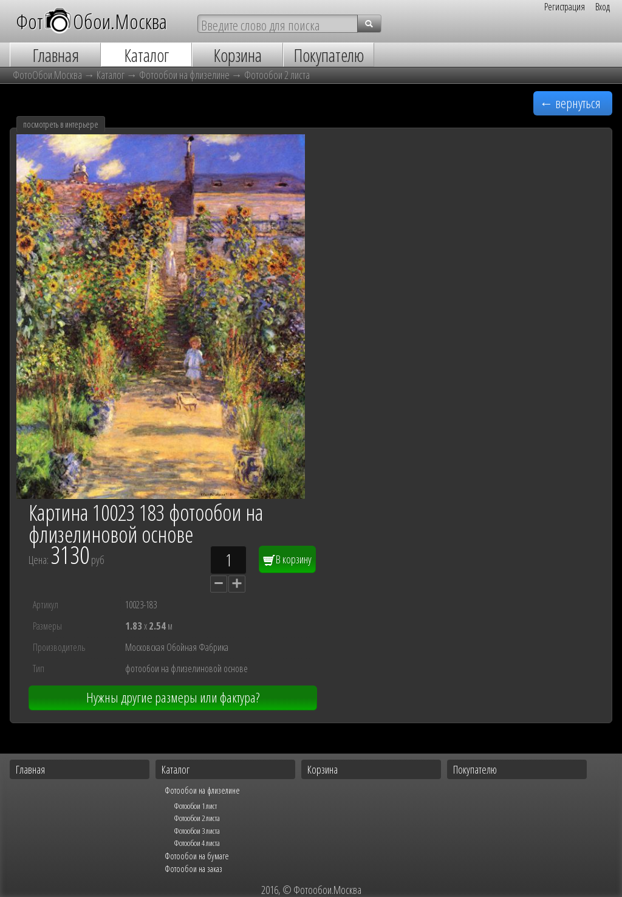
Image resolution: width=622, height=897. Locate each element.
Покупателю (475, 769)
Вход (602, 6)
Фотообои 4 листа (197, 842)
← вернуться (570, 103)
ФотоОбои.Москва (47, 74)
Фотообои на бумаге (197, 856)
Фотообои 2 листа (277, 74)
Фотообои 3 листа (197, 830)
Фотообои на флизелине (184, 74)
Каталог (111, 74)
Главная (30, 769)
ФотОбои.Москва (91, 20)
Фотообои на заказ (193, 868)
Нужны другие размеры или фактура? (172, 697)
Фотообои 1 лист (195, 805)
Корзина (322, 769)
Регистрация (564, 6)
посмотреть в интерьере (60, 124)
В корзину (287, 559)
